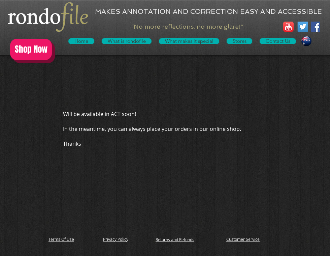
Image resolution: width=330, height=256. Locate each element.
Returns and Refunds (175, 239)
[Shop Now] (31, 49)
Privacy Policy (115, 239)
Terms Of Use (61, 239)
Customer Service (243, 239)
